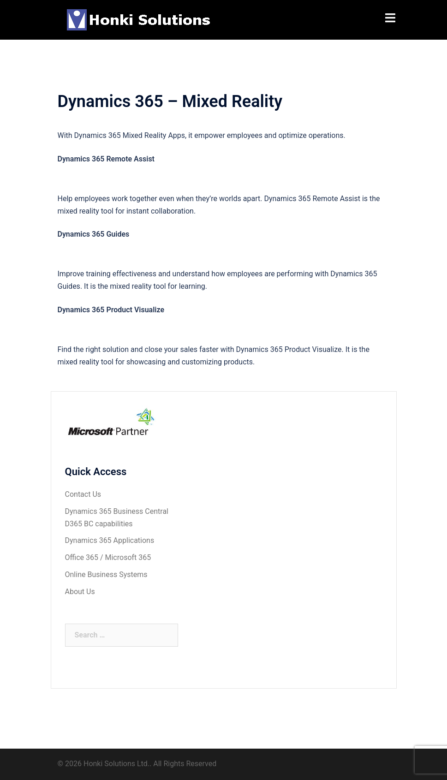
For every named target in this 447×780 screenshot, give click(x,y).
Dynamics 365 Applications (110, 540)
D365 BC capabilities (99, 523)
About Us (80, 591)
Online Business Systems (106, 574)
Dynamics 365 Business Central (117, 511)
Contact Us (83, 494)
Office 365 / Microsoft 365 (108, 557)
